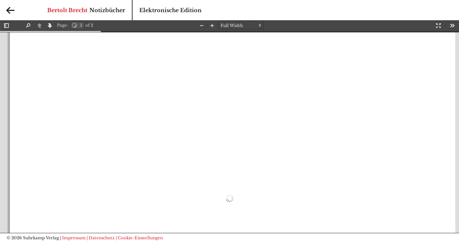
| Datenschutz (101, 237)
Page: (62, 25)
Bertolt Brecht (67, 10)
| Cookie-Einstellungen (139, 237)
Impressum (74, 237)
